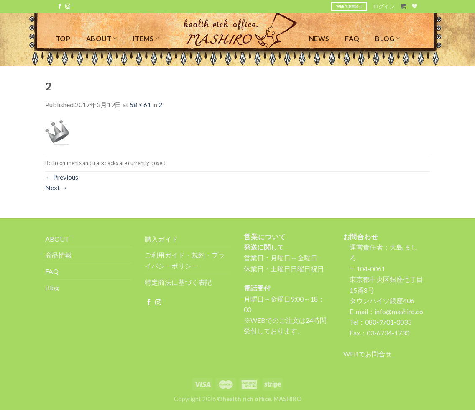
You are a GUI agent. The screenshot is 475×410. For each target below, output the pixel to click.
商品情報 (58, 255)
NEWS (319, 38)
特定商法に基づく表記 (178, 282)
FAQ (352, 38)
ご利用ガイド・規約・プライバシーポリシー (185, 260)
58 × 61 (140, 104)
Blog (52, 287)
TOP (63, 38)
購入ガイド (161, 239)
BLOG (387, 38)
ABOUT (101, 38)
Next (56, 187)
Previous (61, 177)
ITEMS (146, 38)
